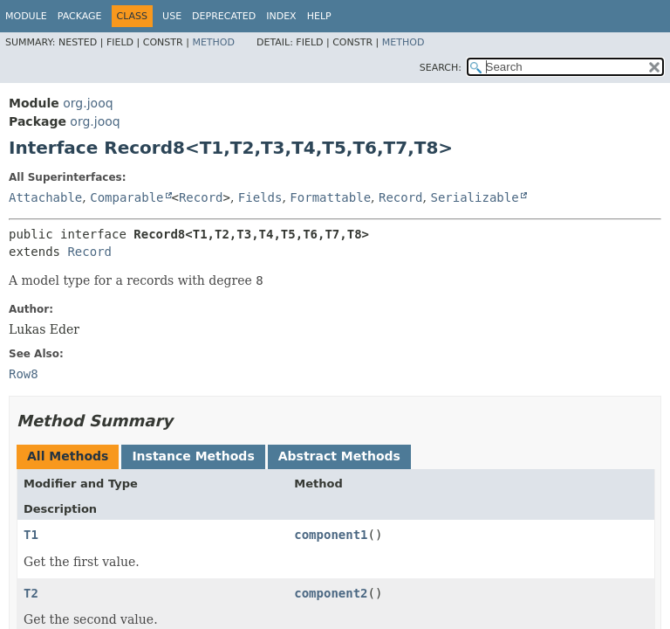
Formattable (330, 197)
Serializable (474, 197)
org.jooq (88, 103)
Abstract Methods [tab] (339, 456)
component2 (330, 593)
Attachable (45, 197)
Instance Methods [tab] (193, 456)
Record (201, 197)
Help (319, 16)
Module (26, 16)
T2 (31, 593)
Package (80, 16)
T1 (31, 535)
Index (281, 16)
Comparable (126, 197)
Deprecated (224, 16)
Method (213, 42)
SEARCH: (440, 67)
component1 (330, 535)
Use (171, 16)
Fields (260, 197)
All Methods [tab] (67, 456)
